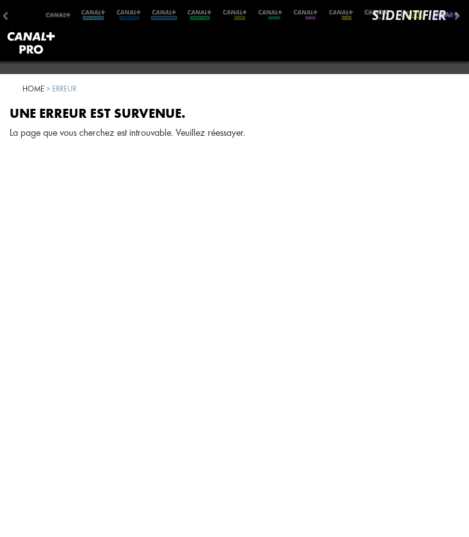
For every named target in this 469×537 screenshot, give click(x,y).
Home (33, 88)
